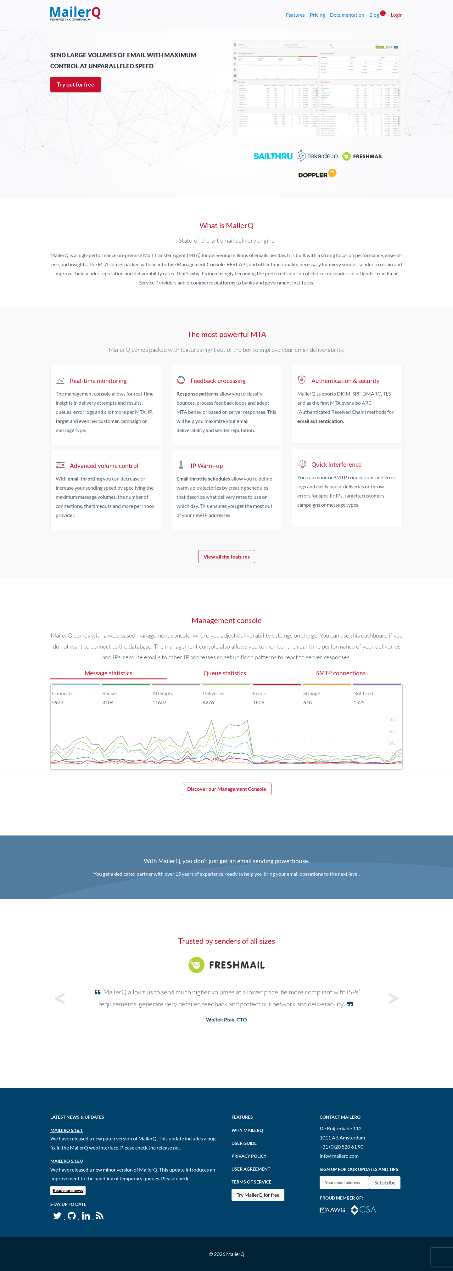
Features (295, 15)
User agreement (251, 1169)
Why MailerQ (247, 1130)
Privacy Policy (249, 1156)
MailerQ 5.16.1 (66, 1130)
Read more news (68, 1190)
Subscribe (384, 1182)
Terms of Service (251, 1181)
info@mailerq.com (339, 1156)
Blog (377, 13)
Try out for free (75, 84)
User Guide (244, 1143)
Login (397, 15)
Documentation (347, 15)
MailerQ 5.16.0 (66, 1161)
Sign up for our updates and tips (359, 1169)
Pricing (317, 15)
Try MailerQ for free (258, 1195)
